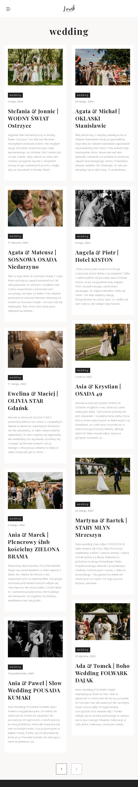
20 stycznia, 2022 (85, 656)
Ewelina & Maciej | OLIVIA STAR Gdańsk (33, 400)
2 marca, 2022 (83, 376)
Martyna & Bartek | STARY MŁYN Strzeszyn (101, 527)
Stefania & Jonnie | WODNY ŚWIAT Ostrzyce (33, 118)
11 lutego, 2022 (17, 383)
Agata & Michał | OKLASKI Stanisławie (97, 118)
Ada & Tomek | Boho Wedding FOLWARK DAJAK (102, 673)
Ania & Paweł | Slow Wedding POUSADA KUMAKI (35, 690)
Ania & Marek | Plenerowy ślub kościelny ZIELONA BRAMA (33, 545)
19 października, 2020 (21, 673)
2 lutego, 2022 (16, 525)
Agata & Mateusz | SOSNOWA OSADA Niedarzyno (32, 259)
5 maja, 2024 (15, 101)
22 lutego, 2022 (84, 510)
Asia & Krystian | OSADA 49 (98, 390)
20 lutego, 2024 (84, 101)
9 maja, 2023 (82, 242)
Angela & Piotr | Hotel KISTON (97, 256)
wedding (15, 95)
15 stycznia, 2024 (18, 242)
